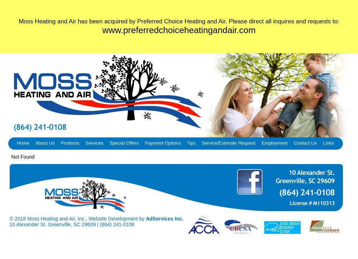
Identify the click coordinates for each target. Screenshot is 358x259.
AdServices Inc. (164, 219)
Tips (191, 143)
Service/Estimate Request (229, 143)
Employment (274, 143)
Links (328, 143)
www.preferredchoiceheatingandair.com (178, 30)
